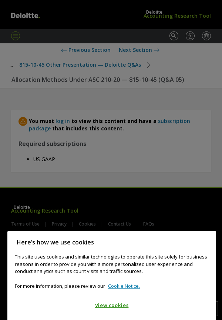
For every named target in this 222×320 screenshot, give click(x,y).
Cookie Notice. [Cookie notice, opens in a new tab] (124, 293)
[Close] (207, 249)
